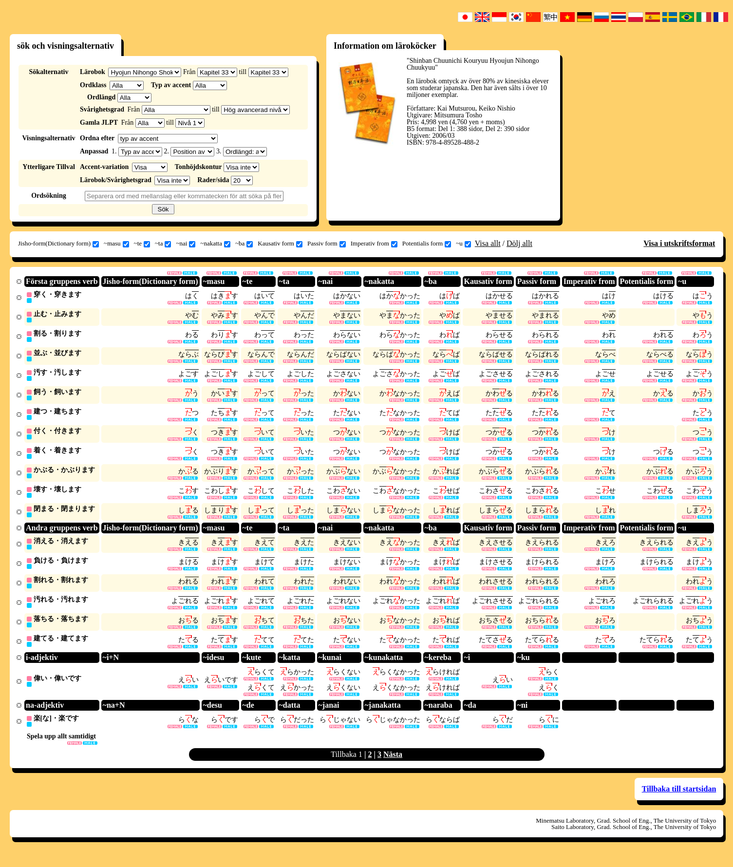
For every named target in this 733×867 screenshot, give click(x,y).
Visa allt (488, 243)
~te (142, 243)
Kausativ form (280, 243)
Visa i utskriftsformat (679, 243)
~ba (244, 243)
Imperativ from (374, 243)
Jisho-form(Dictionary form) (58, 243)
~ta (163, 243)
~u (463, 243)
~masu (116, 243)
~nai (185, 243)
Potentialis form (426, 243)
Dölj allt (519, 243)
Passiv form (326, 243)
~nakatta (215, 243)
